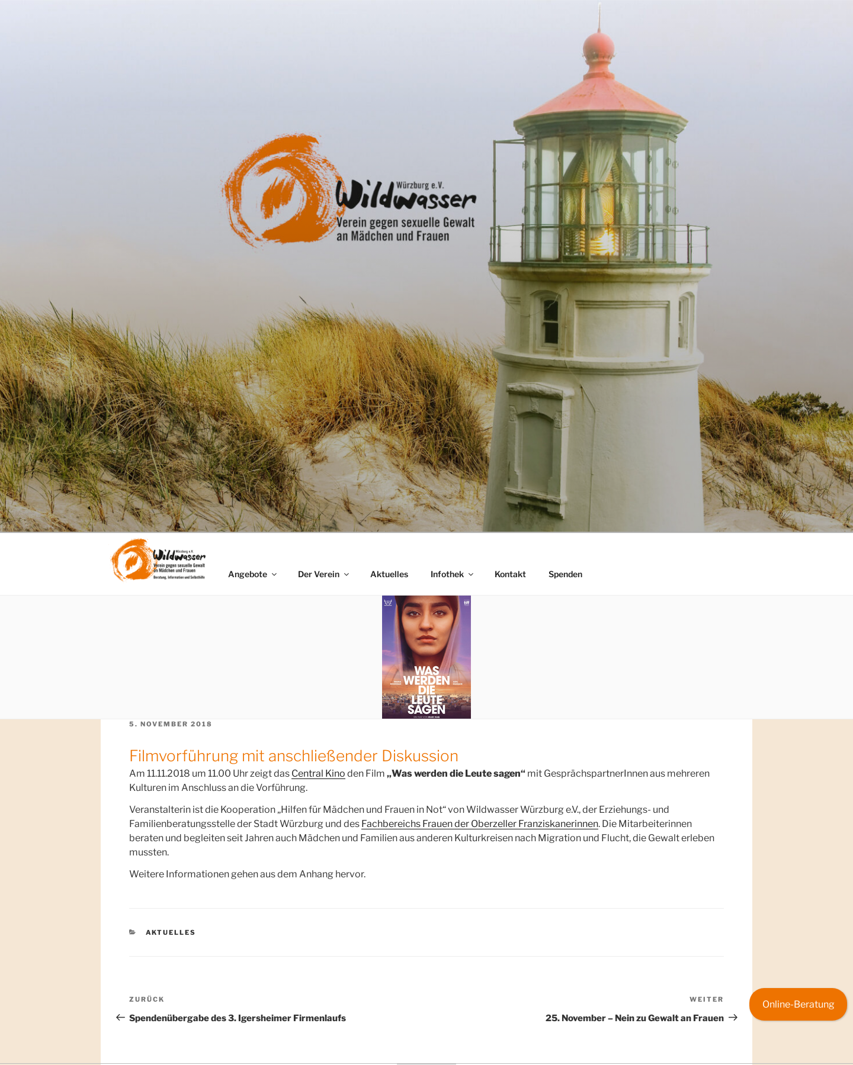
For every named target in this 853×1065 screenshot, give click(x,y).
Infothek (453, 574)
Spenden (565, 574)
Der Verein (324, 574)
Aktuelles (389, 574)
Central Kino (318, 773)
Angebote (253, 574)
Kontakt (510, 574)
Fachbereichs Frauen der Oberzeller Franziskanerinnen (479, 823)
